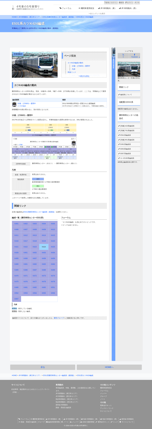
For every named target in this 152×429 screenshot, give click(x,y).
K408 (35, 229)
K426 (17, 253)
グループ (103, 396)
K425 (53, 247)
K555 (44, 293)
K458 (44, 258)
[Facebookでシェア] (134, 55)
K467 (35, 270)
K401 (17, 224)
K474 (53, 276)
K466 (26, 270)
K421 (17, 247)
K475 (17, 281)
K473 (44, 276)
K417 (26, 241)
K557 (17, 299)
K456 (26, 258)
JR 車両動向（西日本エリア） (67, 396)
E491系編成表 (125, 144)
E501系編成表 (125, 135)
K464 (53, 264)
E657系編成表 (125, 153)
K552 (17, 293)
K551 (53, 287)
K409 (44, 229)
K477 (35, 281)
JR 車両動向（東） (53, 419)
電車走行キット (106, 405)
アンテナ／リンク (106, 408)
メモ (137, 2)
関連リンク (72, 72)
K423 (35, 247)
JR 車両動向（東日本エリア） (30, 17)
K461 (26, 264)
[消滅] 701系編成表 (127, 130)
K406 (17, 229)
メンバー (103, 393)
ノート (102, 399)
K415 (53, 235)
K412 (26, 235)
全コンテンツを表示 (97, 13)
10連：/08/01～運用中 (81, 66)
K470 (17, 276)
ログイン (129, 2)
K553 (26, 293)
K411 (17, 235)
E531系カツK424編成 (85, 17)
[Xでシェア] (123, 55)
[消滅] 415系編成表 (127, 126)
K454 (53, 253)
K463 (44, 264)
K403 (35, 224)
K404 (44, 224)
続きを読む (85, 76)
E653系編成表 (125, 149)
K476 (26, 281)
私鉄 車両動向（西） (111, 419)
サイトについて (106, 411)
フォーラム (104, 391)
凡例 (73, 69)
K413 (35, 235)
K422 (26, 247)
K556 (53, 293)
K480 (17, 287)
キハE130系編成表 (127, 158)
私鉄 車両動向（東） (91, 419)
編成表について (126, 95)
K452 (35, 253)
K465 (17, 270)
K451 (26, 253)
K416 (17, 241)
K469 (53, 270)
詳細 (14, 392)
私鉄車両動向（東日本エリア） (67, 399)
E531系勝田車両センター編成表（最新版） (59, 17)
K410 (53, 229)
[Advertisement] (76, 39)
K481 (26, 287)
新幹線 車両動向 (62, 405)
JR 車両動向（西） (72, 419)
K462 (35, 264)
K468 (44, 270)
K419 (44, 241)
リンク (117, 422)
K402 (26, 224)
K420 (53, 241)
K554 (35, 293)
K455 (17, 258)
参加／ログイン (111, 2)
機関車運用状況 (106, 388)
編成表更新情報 (51, 422)
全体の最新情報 (88, 422)
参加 (121, 2)
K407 (26, 229)
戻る (43, 367)
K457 (35, 258)
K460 (17, 264)
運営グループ (59, 318)
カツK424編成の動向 (75, 63)
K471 (26, 276)
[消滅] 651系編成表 (127, 140)
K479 (53, 281)
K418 (35, 241)
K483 (44, 287)
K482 (35, 287)
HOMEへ (109, 367)
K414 (44, 235)
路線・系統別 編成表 (63, 407)
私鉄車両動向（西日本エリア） (67, 402)
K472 (35, 276)
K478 (44, 281)
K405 (53, 224)
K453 (44, 253)
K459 (53, 258)
